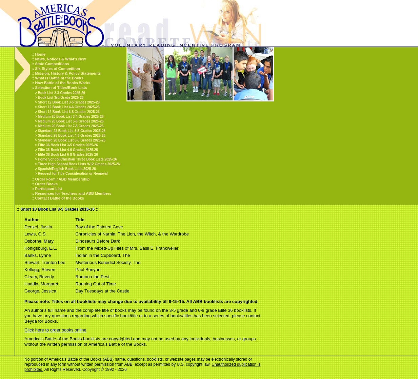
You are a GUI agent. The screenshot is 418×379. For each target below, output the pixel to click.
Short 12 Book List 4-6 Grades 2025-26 (69, 107)
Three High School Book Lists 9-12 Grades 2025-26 (79, 164)
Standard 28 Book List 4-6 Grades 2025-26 (72, 135)
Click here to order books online (55, 330)
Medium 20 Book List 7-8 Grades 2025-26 (71, 126)
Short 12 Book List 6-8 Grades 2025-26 (69, 112)
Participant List (48, 189)
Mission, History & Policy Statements (68, 73)
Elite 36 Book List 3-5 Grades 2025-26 (68, 145)
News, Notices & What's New (60, 59)
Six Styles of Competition (57, 69)
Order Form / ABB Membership (62, 179)
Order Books (46, 184)
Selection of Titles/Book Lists (61, 88)
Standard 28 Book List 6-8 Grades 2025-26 (72, 140)
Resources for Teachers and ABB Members (73, 193)
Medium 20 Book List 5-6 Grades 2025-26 (71, 121)
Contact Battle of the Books (59, 198)
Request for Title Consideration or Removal (73, 173)
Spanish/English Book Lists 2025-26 (67, 169)
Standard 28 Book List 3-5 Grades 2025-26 (72, 131)
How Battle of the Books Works (62, 83)
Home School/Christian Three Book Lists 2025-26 (77, 159)
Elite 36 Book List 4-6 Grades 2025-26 (68, 150)
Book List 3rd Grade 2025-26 (61, 97)
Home (40, 54)
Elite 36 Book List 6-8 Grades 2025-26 (68, 154)
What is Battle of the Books (59, 78)
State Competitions (52, 64)
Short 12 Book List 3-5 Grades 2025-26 (69, 102)
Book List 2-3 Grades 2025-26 (61, 93)
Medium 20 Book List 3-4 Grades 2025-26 (71, 116)
